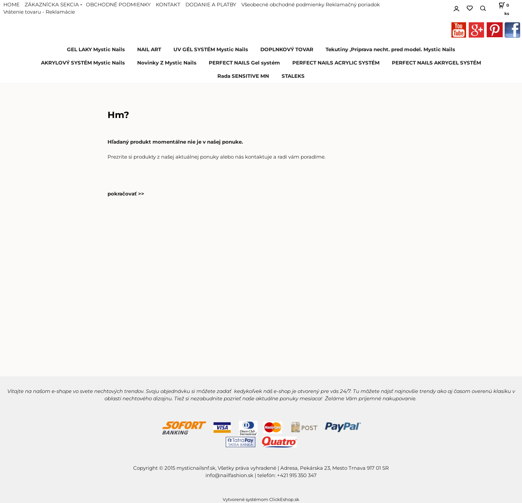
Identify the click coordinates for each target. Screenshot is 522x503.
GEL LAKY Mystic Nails (96, 50)
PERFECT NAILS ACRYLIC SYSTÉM (336, 63)
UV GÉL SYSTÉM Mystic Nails (210, 50)
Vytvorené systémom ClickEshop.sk (261, 499)
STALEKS (293, 76)
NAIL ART (149, 50)
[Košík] (500, 8)
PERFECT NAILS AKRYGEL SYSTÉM (436, 63)
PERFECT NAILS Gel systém (244, 63)
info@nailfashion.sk (229, 475)
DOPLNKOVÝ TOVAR (286, 50)
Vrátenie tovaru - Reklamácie (39, 12)
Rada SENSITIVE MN (243, 76)
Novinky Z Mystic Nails (166, 63)
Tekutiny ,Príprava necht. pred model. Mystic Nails (390, 50)
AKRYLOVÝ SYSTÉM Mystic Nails (83, 63)
